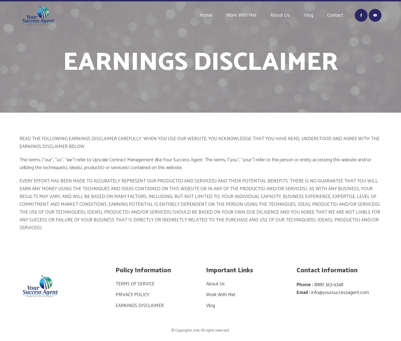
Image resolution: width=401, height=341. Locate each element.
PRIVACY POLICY (132, 295)
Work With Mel (220, 295)
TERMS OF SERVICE (135, 284)
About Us (215, 284)
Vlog (210, 306)
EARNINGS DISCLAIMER (140, 306)
